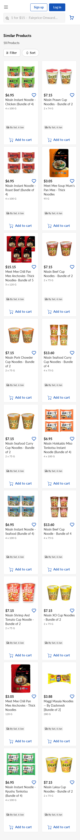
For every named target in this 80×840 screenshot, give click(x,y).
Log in (57, 7)
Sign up (39, 7)
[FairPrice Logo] (19, 7)
